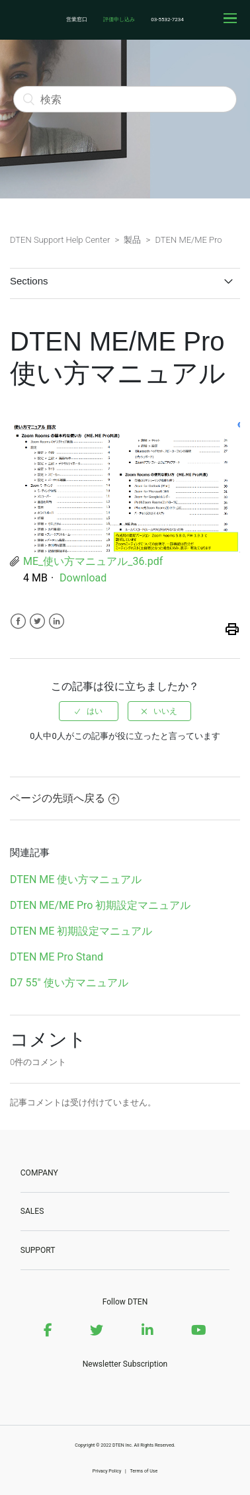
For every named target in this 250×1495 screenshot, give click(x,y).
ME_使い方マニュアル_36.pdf (93, 561)
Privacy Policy (107, 1471)
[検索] (125, 99)
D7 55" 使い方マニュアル (69, 982)
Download (83, 578)
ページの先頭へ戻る (64, 798)
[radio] (88, 711)
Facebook (18, 621)
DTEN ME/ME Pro (188, 240)
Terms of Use (143, 1471)
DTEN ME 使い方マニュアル (76, 879)
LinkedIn (56, 621)
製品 (132, 240)
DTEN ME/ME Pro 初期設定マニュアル (100, 905)
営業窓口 (76, 19)
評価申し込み (119, 19)
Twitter (37, 621)
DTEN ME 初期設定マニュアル (81, 931)
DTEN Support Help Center (60, 240)
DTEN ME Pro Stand (56, 957)
